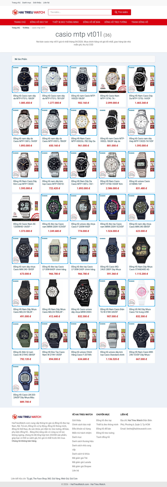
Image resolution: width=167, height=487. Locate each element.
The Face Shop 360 (42, 478)
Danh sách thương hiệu (83, 441)
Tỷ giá (29, 478)
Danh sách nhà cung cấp (81, 447)
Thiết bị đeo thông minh (65, 22)
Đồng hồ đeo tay (39, 22)
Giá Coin (74, 478)
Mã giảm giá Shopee (81, 466)
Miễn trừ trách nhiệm (81, 433)
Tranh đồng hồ (139, 22)
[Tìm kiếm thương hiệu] (80, 12)
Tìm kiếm (121, 12)
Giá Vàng (56, 478)
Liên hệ (46, 2)
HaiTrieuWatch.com (80, 484)
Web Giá (65, 478)
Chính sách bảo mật (81, 424)
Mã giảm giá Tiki (79, 458)
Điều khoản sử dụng (81, 429)
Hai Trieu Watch (98, 484)
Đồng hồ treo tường (116, 22)
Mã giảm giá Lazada (81, 462)
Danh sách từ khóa (80, 454)
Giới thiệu (37, 2)
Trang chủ (16, 2)
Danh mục (26, 2)
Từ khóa (26, 28)
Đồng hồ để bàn (91, 22)
